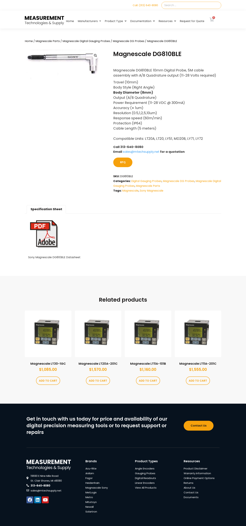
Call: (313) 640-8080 (145, 5)
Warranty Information (197, 473)
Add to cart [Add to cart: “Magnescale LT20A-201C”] (98, 380)
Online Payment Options (199, 478)
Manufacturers (89, 21)
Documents (191, 497)
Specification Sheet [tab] (46, 209)
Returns (188, 483)
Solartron (91, 511)
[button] (95, 55)
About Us (189, 487)
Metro (89, 497)
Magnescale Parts (48, 41)
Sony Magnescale (151, 191)
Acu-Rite (91, 468)
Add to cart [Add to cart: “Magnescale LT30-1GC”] (48, 380)
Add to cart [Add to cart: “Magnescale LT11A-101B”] (148, 380)
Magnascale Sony (96, 487)
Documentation (142, 21)
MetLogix (91, 492)
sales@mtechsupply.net (141, 152)
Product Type (115, 21)
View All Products (145, 487)
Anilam (89, 473)
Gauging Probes (145, 473)
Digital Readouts (145, 478)
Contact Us (191, 492)
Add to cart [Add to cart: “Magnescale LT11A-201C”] (198, 380)
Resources (167, 21)
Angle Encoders (144, 468)
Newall (89, 507)
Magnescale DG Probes (128, 41)
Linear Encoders (145, 483)
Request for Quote (192, 21)
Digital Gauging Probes (146, 181)
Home (70, 21)
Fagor (89, 478)
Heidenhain (92, 483)
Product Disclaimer (195, 468)
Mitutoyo (91, 502)
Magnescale (130, 191)
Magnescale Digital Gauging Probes (86, 41)
